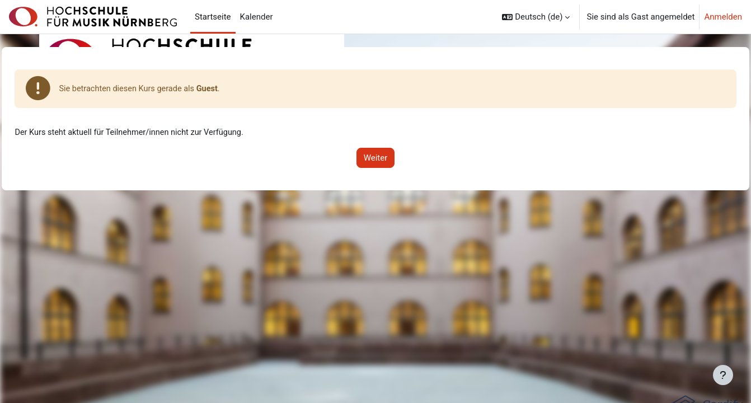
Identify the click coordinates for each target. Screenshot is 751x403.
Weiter (376, 158)
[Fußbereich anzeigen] (723, 375)
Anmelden (723, 17)
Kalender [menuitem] (256, 17)
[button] (536, 17)
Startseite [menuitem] (213, 17)
